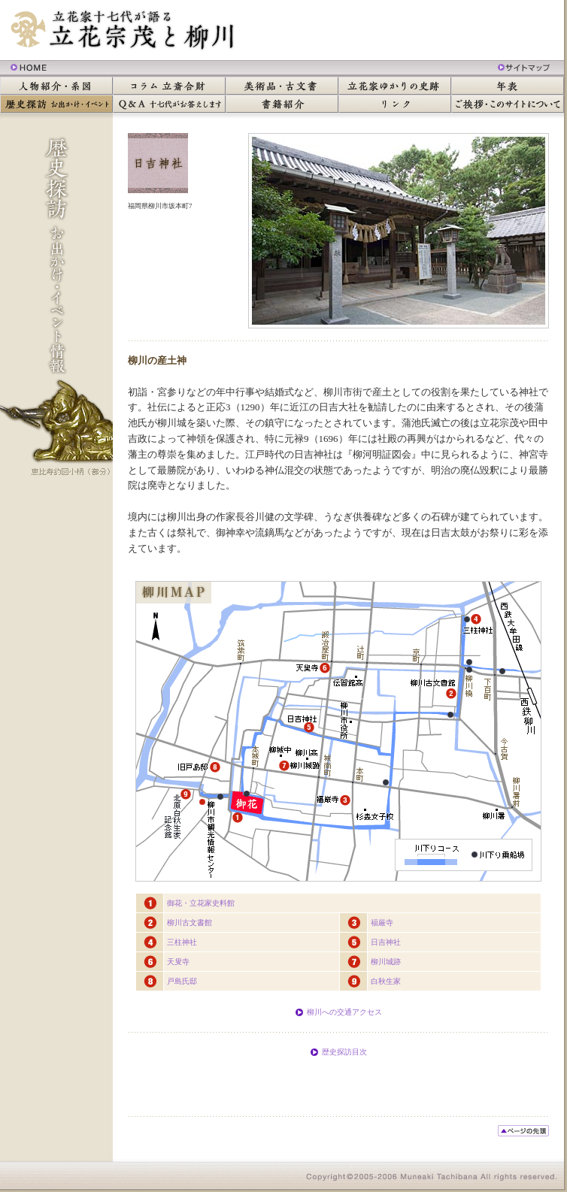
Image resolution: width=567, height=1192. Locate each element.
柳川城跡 (386, 962)
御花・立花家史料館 (201, 903)
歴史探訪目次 (344, 1052)
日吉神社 (386, 942)
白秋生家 (386, 981)
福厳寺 (382, 922)
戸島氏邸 (182, 981)
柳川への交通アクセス (344, 1012)
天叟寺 (178, 962)
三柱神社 (182, 942)
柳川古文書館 (189, 922)
